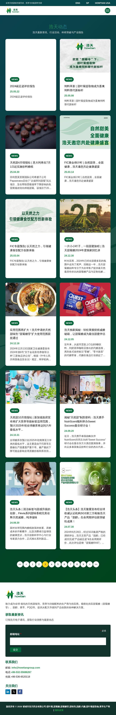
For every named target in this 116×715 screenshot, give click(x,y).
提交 (15, 649)
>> (96, 564)
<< (20, 564)
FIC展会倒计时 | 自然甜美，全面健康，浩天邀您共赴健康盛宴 (84, 164)
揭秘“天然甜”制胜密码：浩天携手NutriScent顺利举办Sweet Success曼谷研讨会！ (84, 421)
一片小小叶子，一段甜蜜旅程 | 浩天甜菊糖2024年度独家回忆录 (84, 248)
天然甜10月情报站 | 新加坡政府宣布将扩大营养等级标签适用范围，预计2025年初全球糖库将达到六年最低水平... (30, 423)
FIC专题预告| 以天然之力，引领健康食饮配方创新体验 (30, 248)
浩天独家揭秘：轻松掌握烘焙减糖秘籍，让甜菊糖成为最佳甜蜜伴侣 (84, 331)
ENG (78, 3)
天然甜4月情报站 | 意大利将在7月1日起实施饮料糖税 (30, 164)
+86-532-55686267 (21, 672)
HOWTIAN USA (102, 3)
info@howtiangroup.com (26, 667)
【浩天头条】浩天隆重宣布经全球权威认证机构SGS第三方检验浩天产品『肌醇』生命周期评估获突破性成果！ (84, 515)
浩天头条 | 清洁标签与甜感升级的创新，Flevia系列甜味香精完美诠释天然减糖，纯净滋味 (30, 513)
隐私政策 (59, 710)
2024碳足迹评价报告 (22, 86)
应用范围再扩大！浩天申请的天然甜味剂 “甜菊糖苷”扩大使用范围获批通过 (30, 334)
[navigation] (107, 10)
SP (87, 3)
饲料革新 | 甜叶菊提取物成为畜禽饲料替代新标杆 (84, 88)
